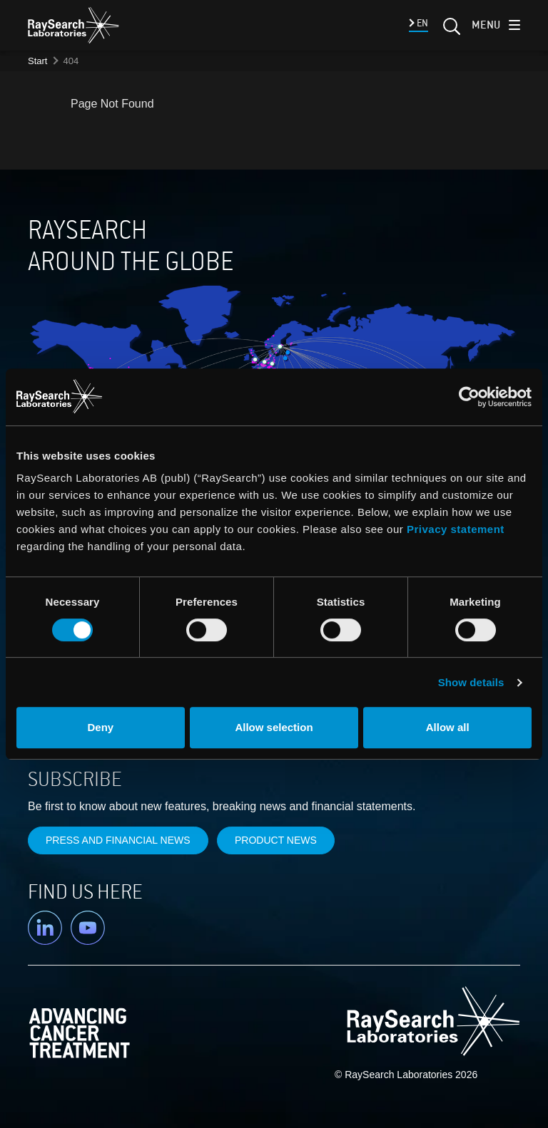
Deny (100, 727)
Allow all (448, 727)
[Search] (450, 30)
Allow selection (274, 727)
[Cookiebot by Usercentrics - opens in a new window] (403, 397)
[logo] (73, 24)
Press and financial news (118, 840)
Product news (276, 840)
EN (421, 23)
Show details (471, 682)
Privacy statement (455, 529)
